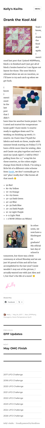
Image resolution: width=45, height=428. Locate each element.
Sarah (11, 171)
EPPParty (32, 315)
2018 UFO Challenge (13, 380)
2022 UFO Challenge (13, 398)
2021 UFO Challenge (13, 392)
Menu (37, 9)
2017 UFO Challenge (13, 374)
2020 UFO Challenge (13, 386)
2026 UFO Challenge (13, 416)
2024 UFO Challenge (13, 410)
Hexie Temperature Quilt (21, 317)
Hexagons (7, 317)
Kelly (9, 315)
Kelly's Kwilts (12, 9)
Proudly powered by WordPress (28, 423)
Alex (26, 315)
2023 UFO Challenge (13, 404)
